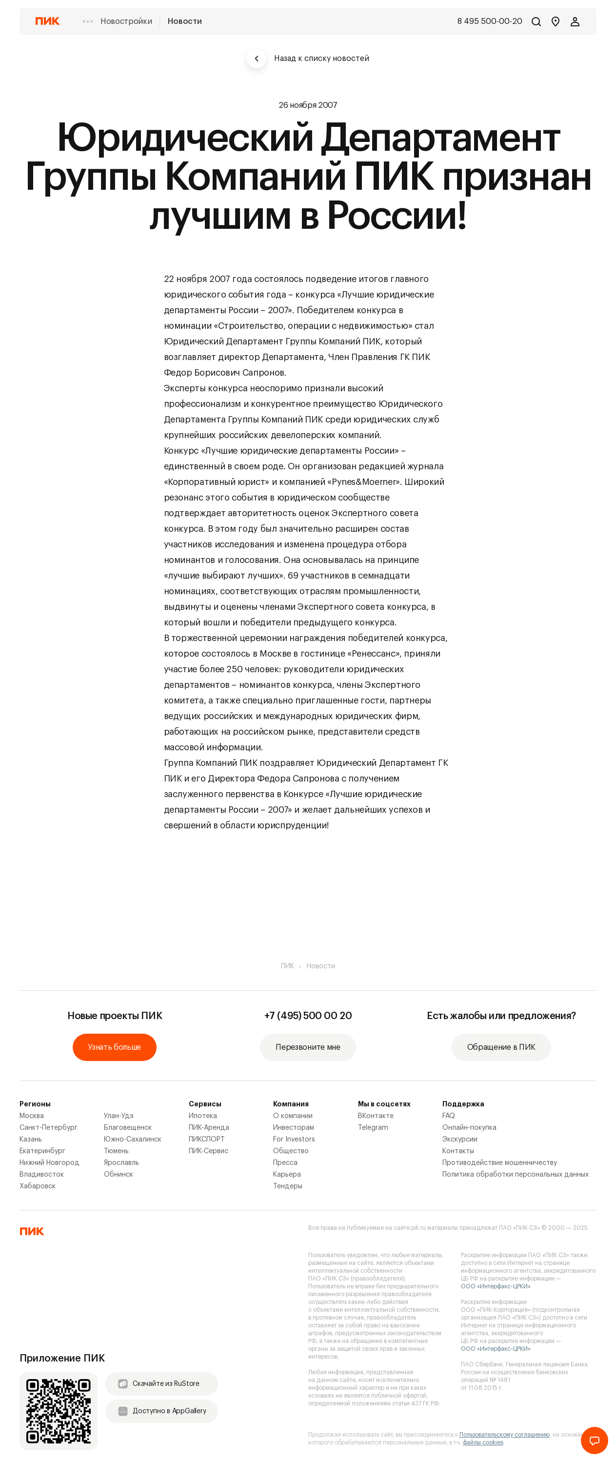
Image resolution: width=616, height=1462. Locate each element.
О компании (293, 1116)
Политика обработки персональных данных (515, 1174)
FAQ (448, 1116)
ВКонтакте (376, 1116)
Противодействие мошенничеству (499, 1163)
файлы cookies (483, 1442)
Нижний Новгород (49, 1163)
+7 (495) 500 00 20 (308, 1016)
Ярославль (121, 1163)
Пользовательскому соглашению (504, 1435)
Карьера (287, 1174)
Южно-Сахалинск (132, 1139)
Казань (31, 1139)
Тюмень (116, 1151)
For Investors (294, 1139)
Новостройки (126, 21)
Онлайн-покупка (469, 1127)
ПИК (287, 966)
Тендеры (287, 1186)
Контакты (458, 1151)
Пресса (285, 1163)
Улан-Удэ (119, 1116)
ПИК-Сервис (208, 1151)
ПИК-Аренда (209, 1127)
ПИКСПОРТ (207, 1139)
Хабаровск (38, 1186)
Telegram (373, 1127)
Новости (184, 21)
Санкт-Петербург (49, 1127)
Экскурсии (459, 1139)
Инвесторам (293, 1127)
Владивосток (42, 1174)
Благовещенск (128, 1127)
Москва (32, 1116)
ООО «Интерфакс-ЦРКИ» (496, 1286)
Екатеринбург (42, 1151)
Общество (291, 1151)
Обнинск (118, 1174)
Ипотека (203, 1116)
